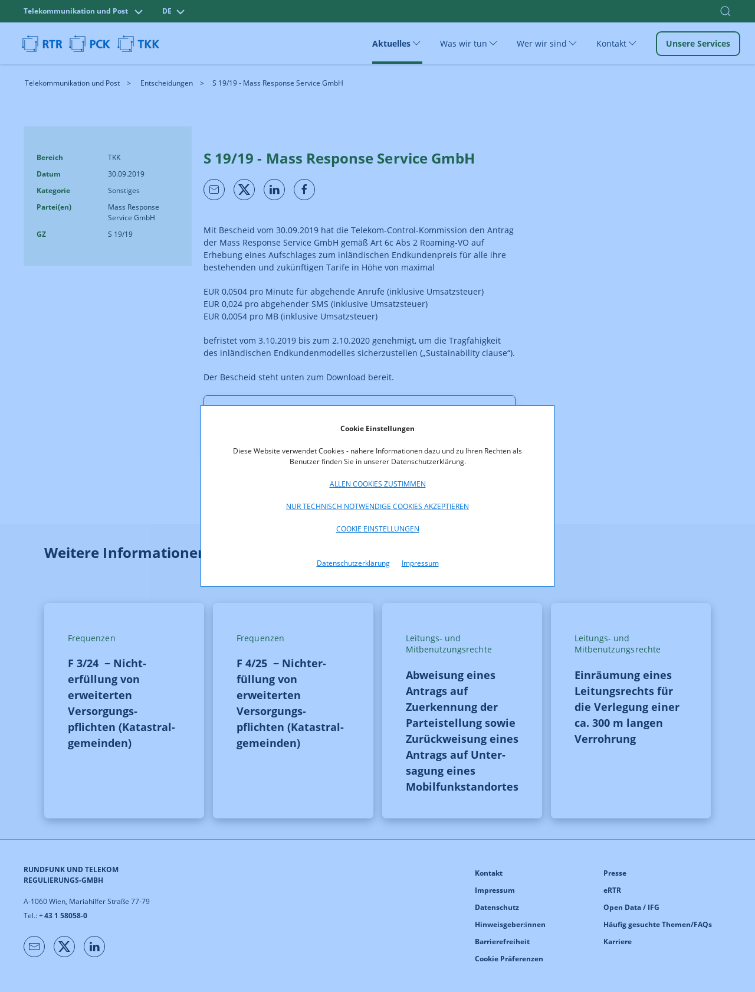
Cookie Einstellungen (377, 529)
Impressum (420, 563)
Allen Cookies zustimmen (378, 484)
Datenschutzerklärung (353, 563)
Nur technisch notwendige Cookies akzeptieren (377, 506)
